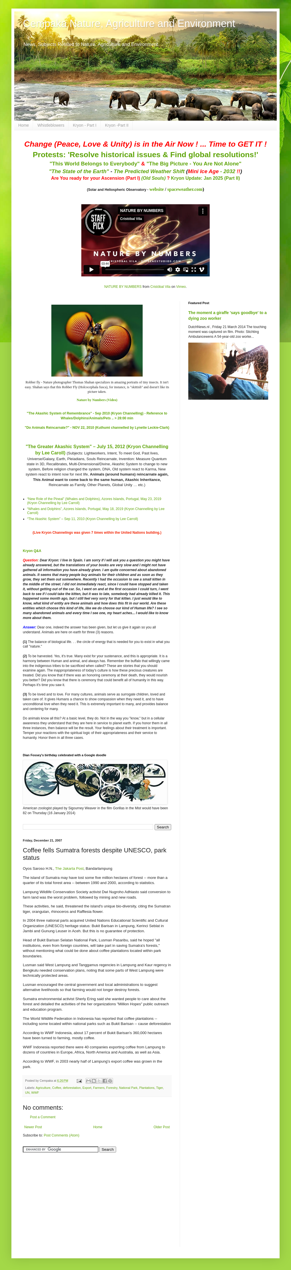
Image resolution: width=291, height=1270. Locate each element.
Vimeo (181, 287)
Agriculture (43, 1087)
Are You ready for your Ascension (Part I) (96, 178)
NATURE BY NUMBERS (123, 287)
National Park (128, 1087)
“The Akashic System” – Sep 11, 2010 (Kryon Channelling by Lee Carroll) (82, 519)
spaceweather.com (185, 189)
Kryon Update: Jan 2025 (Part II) (205, 178)
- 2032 (214, 171)
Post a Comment (42, 1117)
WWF (35, 1092)
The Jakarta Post (69, 868)
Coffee (56, 1087)
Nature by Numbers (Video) (97, 400)
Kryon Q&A (32, 551)
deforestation (71, 1087)
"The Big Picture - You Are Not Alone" (193, 164)
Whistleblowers (50, 125)
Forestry (111, 1087)
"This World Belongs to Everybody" (95, 164)
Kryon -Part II (116, 125)
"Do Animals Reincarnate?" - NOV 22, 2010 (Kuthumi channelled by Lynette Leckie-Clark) (97, 428)
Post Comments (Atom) (61, 1135)
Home (23, 125)
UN (27, 1092)
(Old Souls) (153, 178)
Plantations (146, 1087)
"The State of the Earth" (79, 171)
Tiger (159, 1087)
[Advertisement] (58, 1196)
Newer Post (33, 1127)
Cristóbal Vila (160, 287)
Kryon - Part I (84, 125)
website (156, 189)
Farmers (98, 1087)
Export (86, 1087)
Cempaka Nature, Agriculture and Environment (129, 23)
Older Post (161, 1127)
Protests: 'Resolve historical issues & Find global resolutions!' (145, 154)
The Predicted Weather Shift (149, 171)
